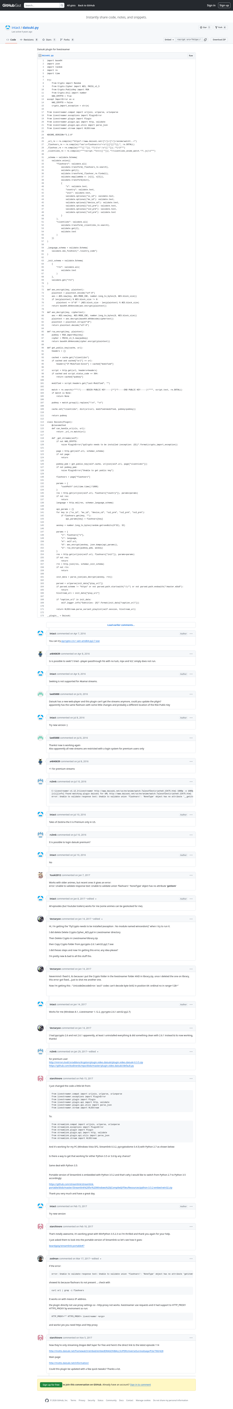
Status (100, 1400)
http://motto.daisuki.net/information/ (69, 1362)
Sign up (224, 5)
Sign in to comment (140, 1384)
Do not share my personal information (170, 1400)
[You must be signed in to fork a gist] (221, 27)
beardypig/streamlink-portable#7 (66, 1245)
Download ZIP (219, 39)
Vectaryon (55, 918)
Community (111, 1400)
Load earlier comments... (121, 624)
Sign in (211, 5)
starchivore (56, 1078)
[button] (205, 39)
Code (11, 39)
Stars (49, 39)
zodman (54, 1258)
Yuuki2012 (55, 875)
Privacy (82, 1400)
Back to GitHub (86, 5)
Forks (67, 39)
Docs (121, 1400)
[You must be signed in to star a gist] (205, 27)
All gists (71, 5)
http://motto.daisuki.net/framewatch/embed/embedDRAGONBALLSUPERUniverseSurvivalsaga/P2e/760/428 (106, 1351)
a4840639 (55, 653)
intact (16, 27)
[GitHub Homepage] (47, 1401)
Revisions (29, 39)
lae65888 (54, 694)
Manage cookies (143, 1400)
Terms (73, 1400)
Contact (129, 1400)
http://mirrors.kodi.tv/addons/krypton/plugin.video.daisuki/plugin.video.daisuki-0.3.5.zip (96, 1062)
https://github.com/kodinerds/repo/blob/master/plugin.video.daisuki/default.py (91, 1065)
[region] (116, 338)
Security (91, 1400)
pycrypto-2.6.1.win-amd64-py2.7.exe (80, 640)
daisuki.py (31, 27)
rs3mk (53, 781)
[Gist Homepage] (12, 5)
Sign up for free (51, 1384)
